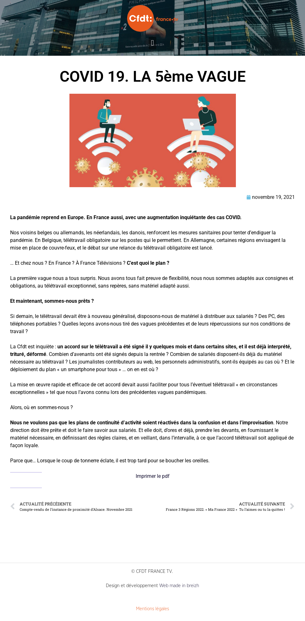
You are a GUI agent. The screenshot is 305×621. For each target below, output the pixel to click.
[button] (152, 43)
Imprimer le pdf (153, 476)
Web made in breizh (179, 585)
